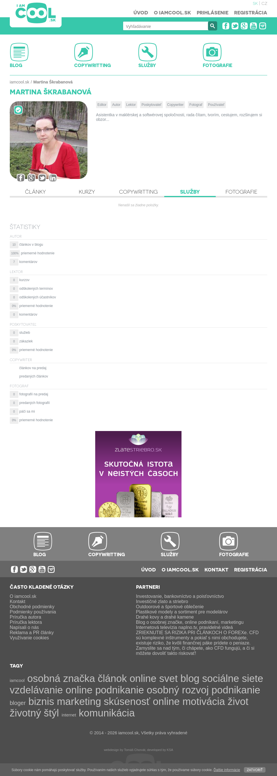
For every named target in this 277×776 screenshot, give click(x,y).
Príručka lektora (26, 622)
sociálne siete (232, 678)
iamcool (17, 680)
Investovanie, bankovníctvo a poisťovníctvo (180, 596)
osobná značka (61, 678)
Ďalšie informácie (227, 770)
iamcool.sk (19, 82)
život (238, 701)
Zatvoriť (255, 769)
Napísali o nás (24, 627)
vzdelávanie (36, 689)
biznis (41, 701)
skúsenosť (127, 701)
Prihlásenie (212, 12)
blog (189, 678)
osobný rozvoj (178, 689)
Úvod (140, 12)
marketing (79, 701)
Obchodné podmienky (32, 606)
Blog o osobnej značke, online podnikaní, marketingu (190, 622)
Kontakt (216, 569)
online (166, 701)
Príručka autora (25, 617)
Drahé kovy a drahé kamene (165, 617)
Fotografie (241, 192)
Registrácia (250, 12)
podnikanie (235, 689)
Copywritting (138, 192)
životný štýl (34, 712)
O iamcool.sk (172, 12)
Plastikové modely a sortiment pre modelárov (182, 611)
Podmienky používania (33, 611)
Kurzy (87, 192)
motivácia (203, 701)
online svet (153, 678)
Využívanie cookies (29, 637)
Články (35, 192)
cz (264, 3)
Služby (190, 192)
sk (255, 3)
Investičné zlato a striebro (162, 601)
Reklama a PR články (32, 632)
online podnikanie (105, 689)
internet (69, 714)
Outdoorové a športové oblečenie (170, 606)
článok (112, 678)
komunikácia (107, 712)
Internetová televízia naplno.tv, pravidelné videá (184, 627)
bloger (18, 703)
